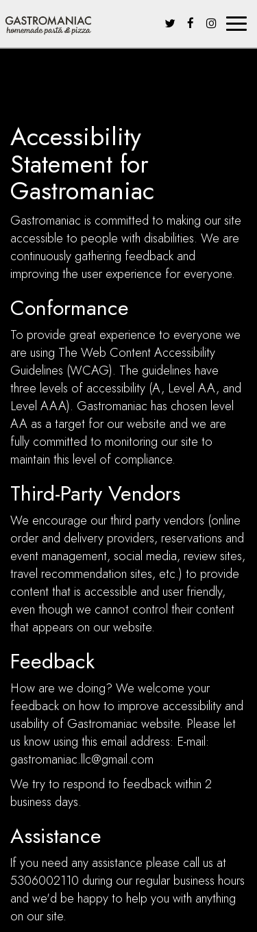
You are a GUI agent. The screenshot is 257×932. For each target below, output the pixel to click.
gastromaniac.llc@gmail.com (82, 759)
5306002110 (44, 881)
